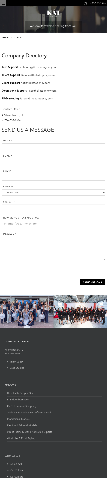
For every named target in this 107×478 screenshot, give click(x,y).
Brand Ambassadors (18, 399)
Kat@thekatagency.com (35, 83)
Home (5, 37)
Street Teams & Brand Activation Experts (29, 431)
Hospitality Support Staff (20, 393)
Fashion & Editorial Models (22, 425)
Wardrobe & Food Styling (21, 438)
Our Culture (15, 470)
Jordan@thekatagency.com (36, 98)
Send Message (92, 281)
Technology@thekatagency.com (38, 67)
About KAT (14, 464)
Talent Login (15, 361)
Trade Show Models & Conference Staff (29, 412)
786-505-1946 (98, 3)
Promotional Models (18, 419)
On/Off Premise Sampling (21, 406)
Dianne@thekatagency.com (38, 75)
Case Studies (15, 367)
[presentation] (53, 270)
